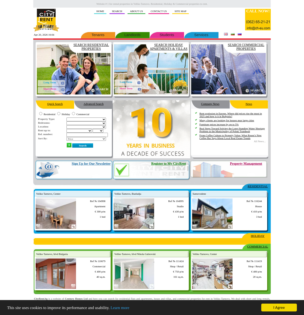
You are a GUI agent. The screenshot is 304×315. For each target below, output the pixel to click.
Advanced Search (93, 103)
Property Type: (46, 119)
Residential (50, 114)
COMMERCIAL (257, 246)
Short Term (49, 88)
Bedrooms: (44, 122)
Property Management (246, 163)
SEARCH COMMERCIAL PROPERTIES (246, 47)
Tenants (98, 34)
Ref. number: (45, 134)
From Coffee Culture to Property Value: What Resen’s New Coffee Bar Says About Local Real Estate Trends (231, 137)
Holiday (66, 114)
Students (167, 34)
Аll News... (260, 141)
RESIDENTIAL (258, 186)
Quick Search (55, 103)
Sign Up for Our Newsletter (91, 163)
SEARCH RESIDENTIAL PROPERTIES (91, 47)
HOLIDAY (258, 236)
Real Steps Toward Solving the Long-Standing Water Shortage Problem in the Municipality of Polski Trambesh (232, 130)
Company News (210, 103)
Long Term (49, 82)
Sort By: (42, 138)
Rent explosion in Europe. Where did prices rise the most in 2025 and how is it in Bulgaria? (231, 115)
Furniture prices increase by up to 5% (219, 124)
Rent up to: (44, 130)
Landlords (132, 34)
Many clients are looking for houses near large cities (227, 120)
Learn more (120, 308)
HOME (100, 11)
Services (201, 34)
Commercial (82, 114)
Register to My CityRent (168, 163)
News (249, 103)
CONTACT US (159, 11)
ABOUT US (136, 11)
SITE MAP (180, 11)
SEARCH (117, 11)
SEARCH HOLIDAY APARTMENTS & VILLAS (169, 47)
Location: (43, 126)
